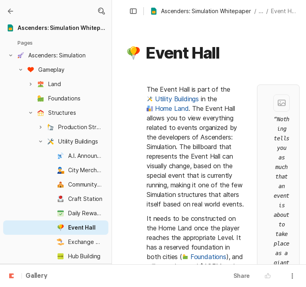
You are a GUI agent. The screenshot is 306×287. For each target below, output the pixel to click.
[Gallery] (10, 11)
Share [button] (241, 275)
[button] (101, 11)
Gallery (36, 276)
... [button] (261, 11)
